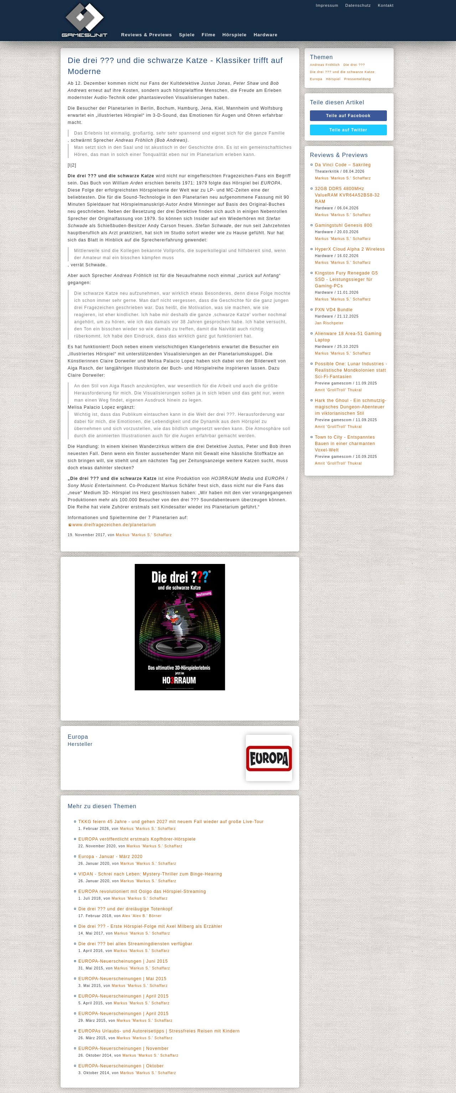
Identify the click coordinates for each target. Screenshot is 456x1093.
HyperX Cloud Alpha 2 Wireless (350, 249)
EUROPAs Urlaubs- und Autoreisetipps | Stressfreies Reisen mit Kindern (159, 1031)
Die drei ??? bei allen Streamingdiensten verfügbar (135, 943)
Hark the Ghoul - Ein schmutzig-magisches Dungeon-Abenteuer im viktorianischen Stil (351, 407)
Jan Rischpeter (329, 323)
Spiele (187, 34)
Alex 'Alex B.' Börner (142, 916)
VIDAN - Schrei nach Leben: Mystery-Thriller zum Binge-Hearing (150, 874)
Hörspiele (234, 34)
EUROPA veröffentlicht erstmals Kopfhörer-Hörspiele (137, 839)
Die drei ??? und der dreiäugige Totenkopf (125, 908)
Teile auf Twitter (349, 129)
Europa (316, 79)
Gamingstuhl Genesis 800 (343, 225)
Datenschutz (358, 5)
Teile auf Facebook (348, 115)
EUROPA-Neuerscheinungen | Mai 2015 (122, 978)
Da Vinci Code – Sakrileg (343, 164)
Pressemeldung (357, 79)
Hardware (266, 34)
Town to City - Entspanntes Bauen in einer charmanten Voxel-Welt (345, 444)
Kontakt (386, 5)
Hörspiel (333, 79)
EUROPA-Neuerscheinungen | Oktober (121, 1065)
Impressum (327, 5)
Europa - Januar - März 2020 (110, 856)
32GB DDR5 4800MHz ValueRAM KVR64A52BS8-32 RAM (347, 195)
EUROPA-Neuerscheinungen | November (123, 1048)
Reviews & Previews (146, 34)
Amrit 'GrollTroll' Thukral (338, 390)
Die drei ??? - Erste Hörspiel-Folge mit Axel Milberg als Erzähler (150, 926)
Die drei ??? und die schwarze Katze (342, 72)
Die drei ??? (354, 65)
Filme (209, 34)
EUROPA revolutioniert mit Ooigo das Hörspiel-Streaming (142, 891)
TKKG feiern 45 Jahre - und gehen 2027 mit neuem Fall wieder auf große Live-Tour (171, 821)
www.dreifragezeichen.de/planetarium (114, 524)
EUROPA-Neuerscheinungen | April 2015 (123, 996)
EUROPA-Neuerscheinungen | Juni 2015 (123, 961)
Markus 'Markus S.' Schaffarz (144, 535)
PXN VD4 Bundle (334, 309)
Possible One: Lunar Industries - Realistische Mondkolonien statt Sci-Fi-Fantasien (351, 370)
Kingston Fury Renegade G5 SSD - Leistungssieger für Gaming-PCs (346, 279)
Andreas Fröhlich (325, 65)
